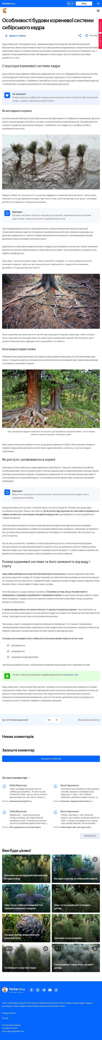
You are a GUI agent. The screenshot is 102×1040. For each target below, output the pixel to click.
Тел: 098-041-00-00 (9, 1028)
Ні (57, 720)
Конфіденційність (9, 1013)
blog (8, 3)
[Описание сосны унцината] (76, 928)
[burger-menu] (98, 10)
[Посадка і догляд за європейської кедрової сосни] (26, 928)
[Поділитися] (80, 36)
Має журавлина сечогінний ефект (25, 827)
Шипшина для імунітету (20, 801)
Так (49, 720)
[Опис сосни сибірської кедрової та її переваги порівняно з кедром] (26, 898)
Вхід (84, 3)
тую (76, 675)
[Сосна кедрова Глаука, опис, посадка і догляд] (76, 957)
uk (71, 4)
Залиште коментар (18, 750)
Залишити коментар (51, 758)
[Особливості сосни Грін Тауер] (26, 957)
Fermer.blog (5, 10)
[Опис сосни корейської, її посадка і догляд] (76, 898)
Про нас (5, 1018)
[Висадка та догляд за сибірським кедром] (76, 868)
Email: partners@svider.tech (13, 1031)
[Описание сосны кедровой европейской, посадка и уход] (26, 868)
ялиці (70, 675)
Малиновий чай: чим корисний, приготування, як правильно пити (76, 827)
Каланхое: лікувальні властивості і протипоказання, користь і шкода (76, 801)
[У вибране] (15, 35)
